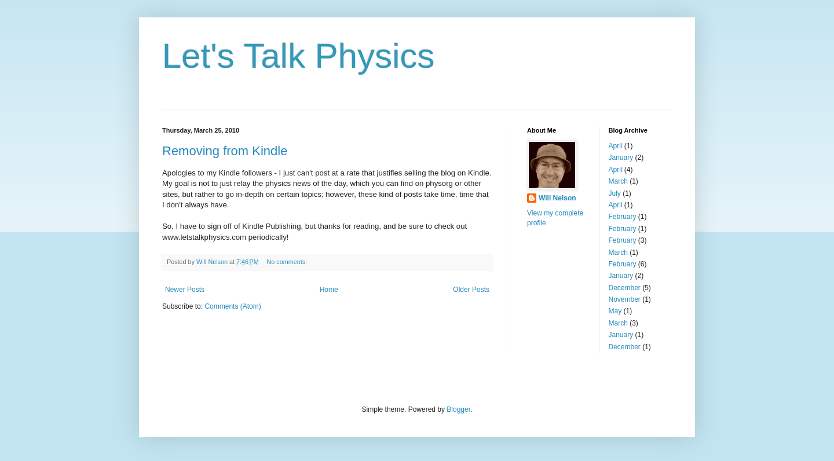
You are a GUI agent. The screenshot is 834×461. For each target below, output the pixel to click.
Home (329, 290)
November (625, 299)
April (616, 146)
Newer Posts (184, 290)
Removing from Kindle (224, 151)
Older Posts (471, 290)
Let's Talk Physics (298, 55)
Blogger (458, 409)
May (615, 311)
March (618, 181)
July (615, 193)
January (621, 157)
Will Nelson (557, 198)
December (625, 288)
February (623, 217)
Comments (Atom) (232, 306)
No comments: (288, 261)
